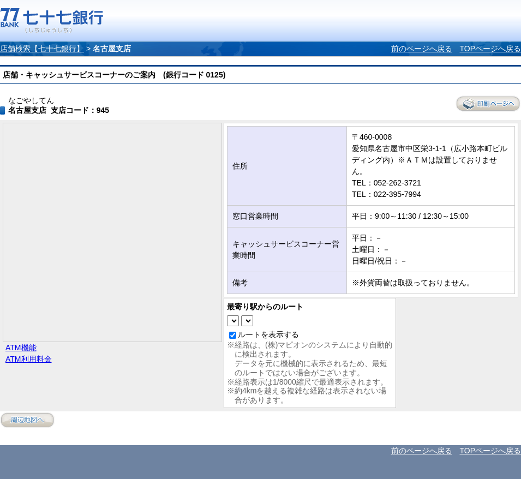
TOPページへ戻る (490, 48)
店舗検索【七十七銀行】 (42, 48)
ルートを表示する (268, 334)
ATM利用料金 (28, 359)
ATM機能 (21, 347)
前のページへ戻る (421, 48)
